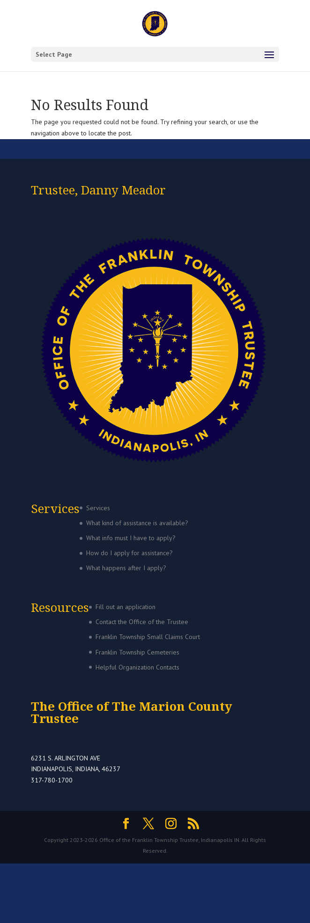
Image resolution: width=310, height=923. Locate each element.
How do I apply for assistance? (129, 553)
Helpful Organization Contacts (137, 667)
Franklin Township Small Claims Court (148, 637)
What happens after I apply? (126, 568)
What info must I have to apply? (131, 538)
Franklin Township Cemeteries (137, 652)
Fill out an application (125, 607)
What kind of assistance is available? (137, 523)
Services (98, 508)
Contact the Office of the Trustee (142, 622)
